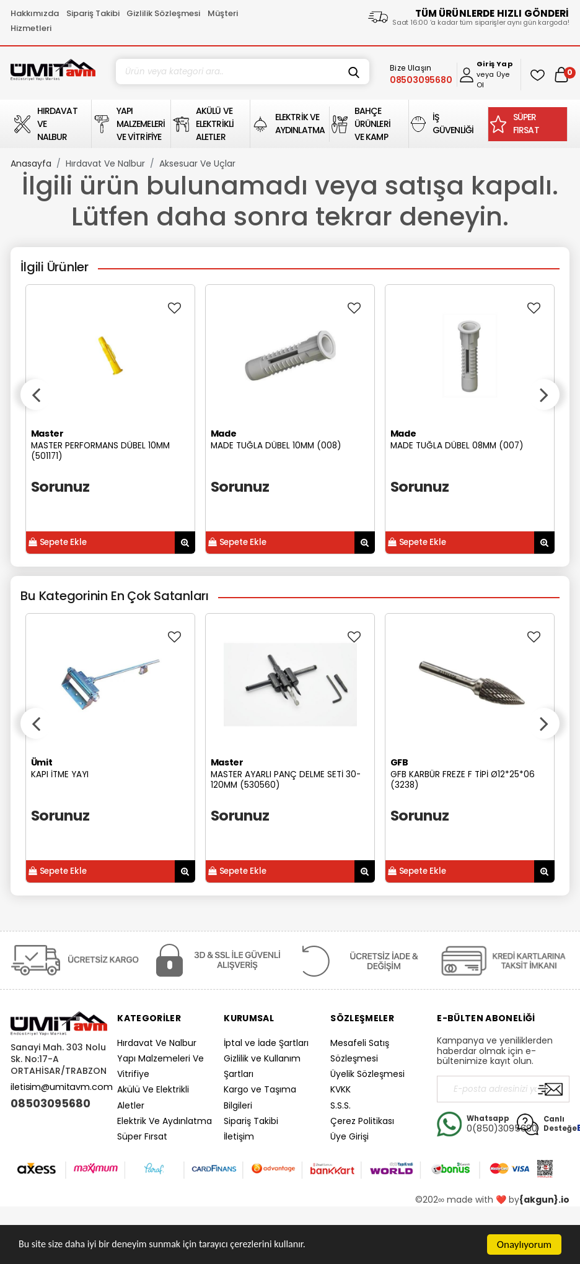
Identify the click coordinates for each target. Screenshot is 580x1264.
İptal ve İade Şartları (266, 1043)
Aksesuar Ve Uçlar (197, 163)
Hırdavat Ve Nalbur (105, 163)
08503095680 (50, 1103)
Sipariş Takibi (93, 13)
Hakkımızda (35, 13)
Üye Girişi (349, 1136)
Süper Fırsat (142, 1136)
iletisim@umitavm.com (61, 1087)
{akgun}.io (544, 1199)
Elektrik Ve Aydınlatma (164, 1121)
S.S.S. (340, 1105)
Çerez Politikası (362, 1121)
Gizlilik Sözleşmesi (163, 13)
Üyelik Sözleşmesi (367, 1074)
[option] (110, 419)
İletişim (239, 1136)
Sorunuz (60, 486)
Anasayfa (31, 163)
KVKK (340, 1089)
